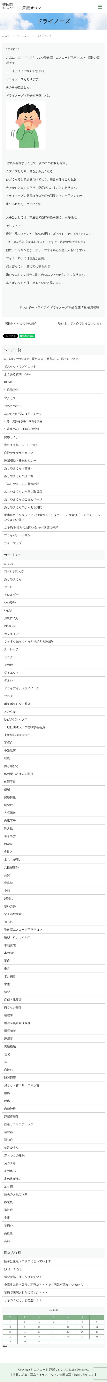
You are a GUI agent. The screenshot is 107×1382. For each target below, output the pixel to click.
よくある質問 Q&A (17, 374)
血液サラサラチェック (18, 452)
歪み (7, 968)
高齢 (7, 1241)
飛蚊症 (8, 1209)
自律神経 (10, 1108)
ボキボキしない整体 (17, 703)
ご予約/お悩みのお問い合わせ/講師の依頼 (31, 527)
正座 (7, 960)
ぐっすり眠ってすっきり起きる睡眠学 (29, 641)
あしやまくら (13, 579)
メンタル (10, 711)
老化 (7, 1054)
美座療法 (10, 1046)
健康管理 (93, 307)
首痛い (8, 1225)
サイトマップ (13, 543)
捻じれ (8, 921)
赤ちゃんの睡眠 (14, 1155)
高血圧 (8, 1233)
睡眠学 (8, 1015)
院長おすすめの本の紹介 (21, 323)
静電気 (8, 1202)
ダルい (8, 680)
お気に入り (11, 618)
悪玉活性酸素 (13, 914)
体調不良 (10, 781)
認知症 (8, 1139)
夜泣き (8, 851)
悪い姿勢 (10, 906)
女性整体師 (11, 867)
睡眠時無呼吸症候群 (17, 1023)
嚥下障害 (10, 836)
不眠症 (8, 742)
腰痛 (7, 1093)
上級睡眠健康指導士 (17, 735)
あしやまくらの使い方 (18, 476)
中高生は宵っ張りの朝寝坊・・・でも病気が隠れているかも (43, 1284)
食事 (7, 1217)
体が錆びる (11, 766)
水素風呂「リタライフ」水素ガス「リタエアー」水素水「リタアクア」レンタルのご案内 (52, 517)
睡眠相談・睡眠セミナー (20, 460)
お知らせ (10, 626)
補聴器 (8, 1132)
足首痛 (8, 1186)
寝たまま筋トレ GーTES (21, 445)
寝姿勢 (8, 882)
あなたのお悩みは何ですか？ (23, 413)
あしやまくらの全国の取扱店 (23, 491)
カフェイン (11, 633)
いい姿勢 (10, 602)
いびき (8, 610)
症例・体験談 (13, 999)
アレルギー (23, 36)
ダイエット (11, 672)
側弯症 (8, 805)
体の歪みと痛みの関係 (18, 773)
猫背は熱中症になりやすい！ (23, 1276)
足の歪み (10, 1163)
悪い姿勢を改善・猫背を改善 (24, 421)
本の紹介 (10, 953)
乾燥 (71, 307)
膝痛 (7, 1100)
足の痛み (10, 1171)
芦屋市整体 (11, 1116)
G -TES (8, 563)
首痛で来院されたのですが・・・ (26, 1292)
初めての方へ (13, 406)
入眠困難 (10, 812)
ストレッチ (11, 649)
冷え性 (8, 828)
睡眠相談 (10, 1030)
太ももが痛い (13, 859)
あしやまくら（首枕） (18, 468)
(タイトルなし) (14, 1269)
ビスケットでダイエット (20, 366)
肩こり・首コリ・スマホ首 (21, 1085)
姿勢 (7, 875)
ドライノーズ (59, 307)
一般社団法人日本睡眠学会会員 (24, 727)
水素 (7, 984)
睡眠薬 (8, 1038)
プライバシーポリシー (18, 535)
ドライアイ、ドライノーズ (21, 688)
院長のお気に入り (15, 1194)
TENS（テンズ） (15, 571)
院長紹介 (12, 389)
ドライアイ (42, 307)
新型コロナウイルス (17, 937)
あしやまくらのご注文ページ (23, 499)
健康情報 (81, 307)
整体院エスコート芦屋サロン (23, 929)
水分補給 (10, 976)
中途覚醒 (10, 750)
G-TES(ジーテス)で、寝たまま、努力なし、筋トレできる (41, 358)
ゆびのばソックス (15, 719)
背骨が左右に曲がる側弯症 (23, 428)
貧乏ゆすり (11, 1147)
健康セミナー (13, 437)
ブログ (8, 696)
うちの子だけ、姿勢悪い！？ (23, 1300)
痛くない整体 (13, 1007)
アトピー (10, 587)
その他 (8, 664)
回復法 (8, 844)
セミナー (10, 657)
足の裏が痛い (13, 1178)
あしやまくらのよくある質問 (23, 507)
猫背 (7, 991)
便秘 (7, 789)
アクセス (10, 398)
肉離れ (8, 1069)
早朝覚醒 (10, 945)
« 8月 (5, 1345)
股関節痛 (10, 1077)
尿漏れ (8, 898)
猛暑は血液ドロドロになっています (27, 1261)
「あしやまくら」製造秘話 (21, 483)
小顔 (7, 890)
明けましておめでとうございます (80, 323)
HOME (5, 36)
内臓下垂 (10, 820)
